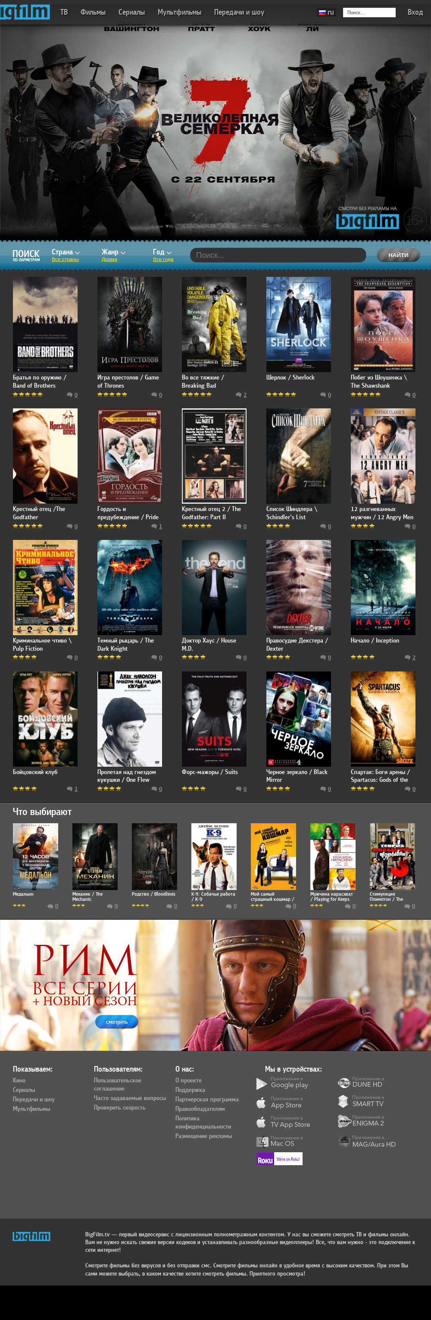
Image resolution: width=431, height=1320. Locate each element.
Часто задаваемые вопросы (130, 1098)
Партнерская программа (207, 1100)
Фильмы (93, 12)
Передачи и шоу (239, 12)
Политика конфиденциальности (203, 1123)
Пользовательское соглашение (117, 1085)
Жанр (113, 252)
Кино (19, 1081)
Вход (415, 12)
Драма (109, 259)
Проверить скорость (120, 1108)
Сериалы (132, 12)
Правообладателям (200, 1109)
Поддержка (190, 1090)
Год (162, 252)
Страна (66, 252)
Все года (163, 259)
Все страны (65, 259)
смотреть (117, 1021)
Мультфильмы (179, 12)
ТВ (64, 12)
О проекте (188, 1081)
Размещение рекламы (203, 1136)
